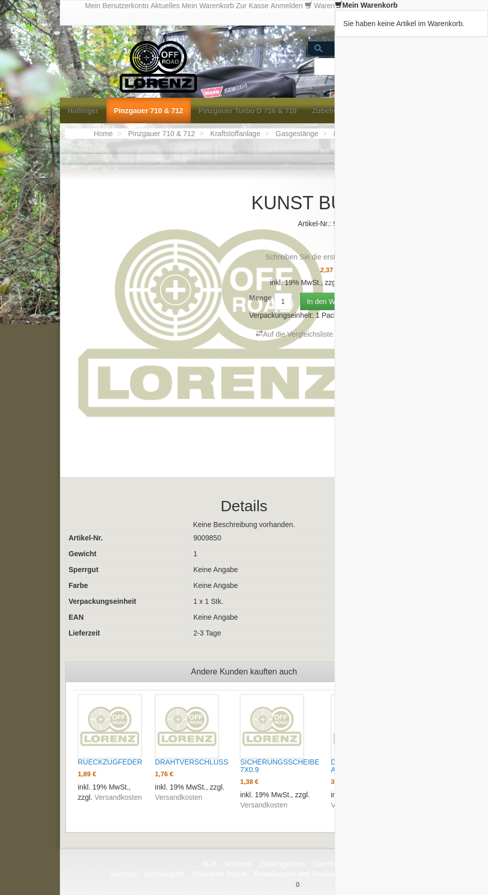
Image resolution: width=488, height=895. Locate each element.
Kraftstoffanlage (235, 133)
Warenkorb (333, 6)
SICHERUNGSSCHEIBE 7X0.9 (279, 766)
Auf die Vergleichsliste (294, 334)
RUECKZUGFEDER (110, 762)
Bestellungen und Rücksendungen (308, 874)
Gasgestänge (297, 133)
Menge (260, 298)
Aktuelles (165, 6)
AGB (209, 864)
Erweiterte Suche (219, 874)
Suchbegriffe (164, 874)
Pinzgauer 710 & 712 (161, 133)
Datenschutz (332, 864)
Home (103, 133)
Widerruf (238, 864)
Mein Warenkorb (208, 6)
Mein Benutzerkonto (117, 6)
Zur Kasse (252, 6)
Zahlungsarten (282, 864)
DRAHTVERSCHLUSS (191, 762)
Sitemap (123, 874)
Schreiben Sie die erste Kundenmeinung (329, 257)
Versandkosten (118, 797)
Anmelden (287, 6)
